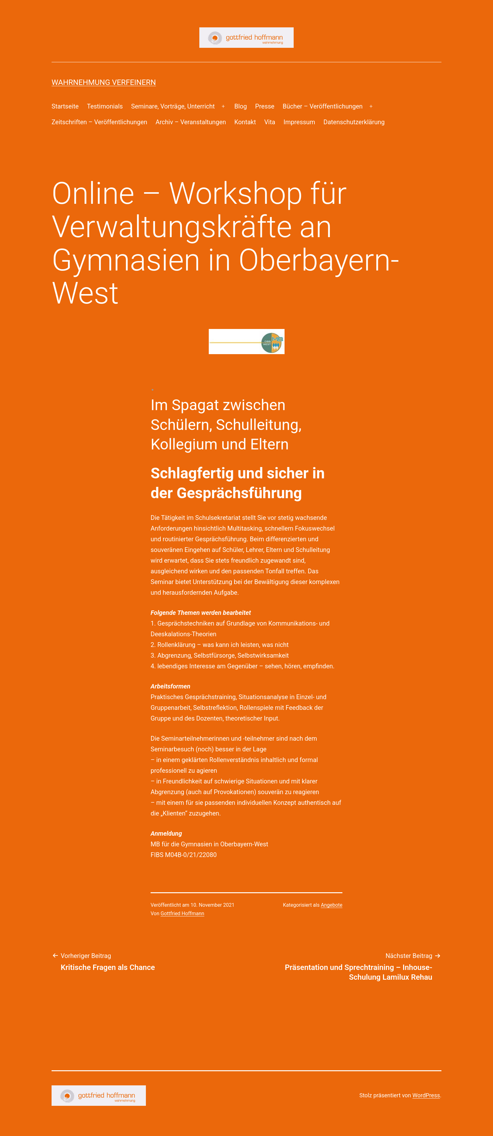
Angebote (331, 905)
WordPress (426, 1095)
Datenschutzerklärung (354, 122)
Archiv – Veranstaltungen (191, 122)
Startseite (65, 106)
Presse (264, 106)
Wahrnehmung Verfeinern (104, 82)
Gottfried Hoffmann (182, 913)
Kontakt (245, 122)
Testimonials (105, 106)
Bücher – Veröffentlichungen (323, 106)
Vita (269, 122)
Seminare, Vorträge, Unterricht (173, 106)
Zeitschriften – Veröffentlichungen (99, 122)
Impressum (299, 122)
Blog (240, 106)
